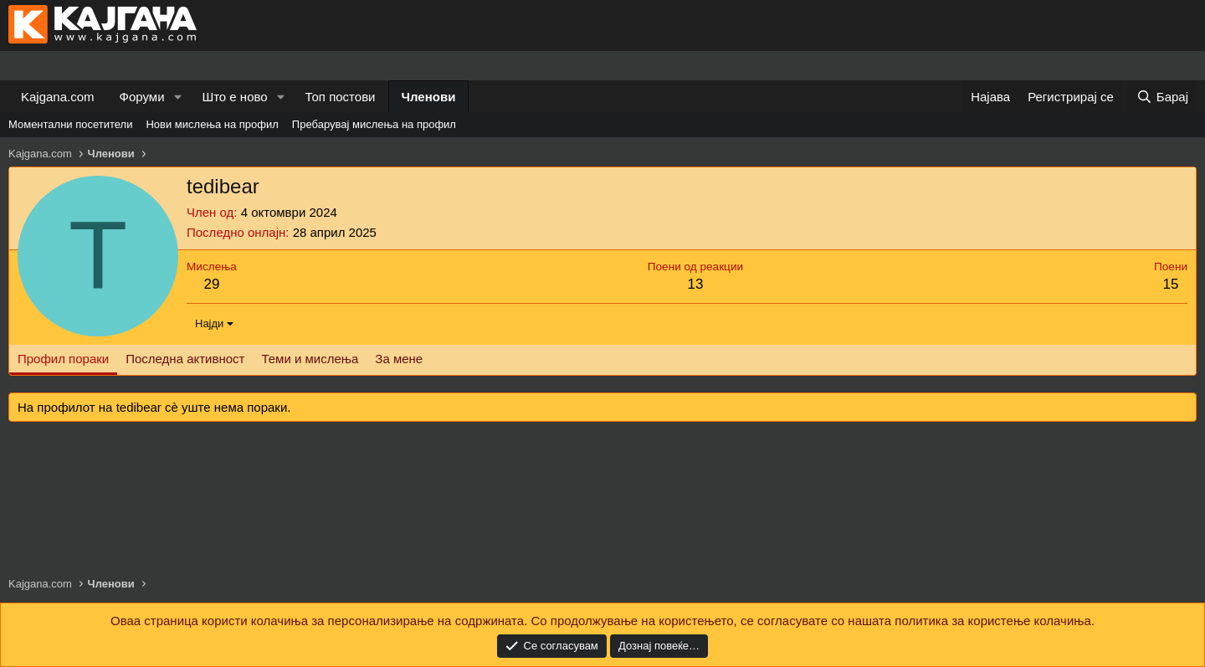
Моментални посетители (70, 124)
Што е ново (234, 97)
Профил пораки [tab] (63, 358)
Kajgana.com (58, 97)
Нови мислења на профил (212, 124)
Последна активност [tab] (185, 358)
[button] (177, 96)
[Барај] (1162, 96)
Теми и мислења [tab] (309, 358)
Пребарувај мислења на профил (374, 124)
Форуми (142, 97)
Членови (429, 97)
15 (1171, 284)
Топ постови (340, 97)
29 (211, 284)
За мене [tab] (399, 358)
